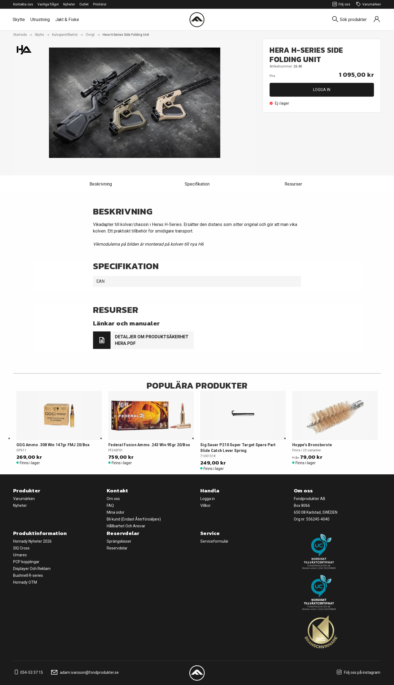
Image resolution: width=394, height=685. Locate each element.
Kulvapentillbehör (65, 35)
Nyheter (69, 4)
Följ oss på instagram (357, 672)
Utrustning (40, 19)
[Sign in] (376, 19)
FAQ (110, 505)
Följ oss (340, 4)
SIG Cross (21, 548)
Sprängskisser (119, 541)
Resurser (293, 184)
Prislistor (99, 4)
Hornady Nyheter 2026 (32, 541)
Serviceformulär (214, 541)
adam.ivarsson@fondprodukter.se (84, 672)
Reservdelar (117, 548)
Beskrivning (100, 184)
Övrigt (90, 35)
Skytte (19, 19)
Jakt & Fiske (67, 19)
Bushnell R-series (28, 575)
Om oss (113, 498)
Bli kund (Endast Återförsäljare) (134, 519)
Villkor (205, 505)
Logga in (322, 89)
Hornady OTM (25, 582)
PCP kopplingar (26, 562)
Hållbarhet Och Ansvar (126, 526)
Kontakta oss (23, 4)
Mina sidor (115, 512)
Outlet (84, 4)
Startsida (20, 35)
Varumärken (368, 4)
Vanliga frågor (48, 4)
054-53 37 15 (28, 672)
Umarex (20, 555)
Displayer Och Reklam (32, 568)
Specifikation (197, 184)
